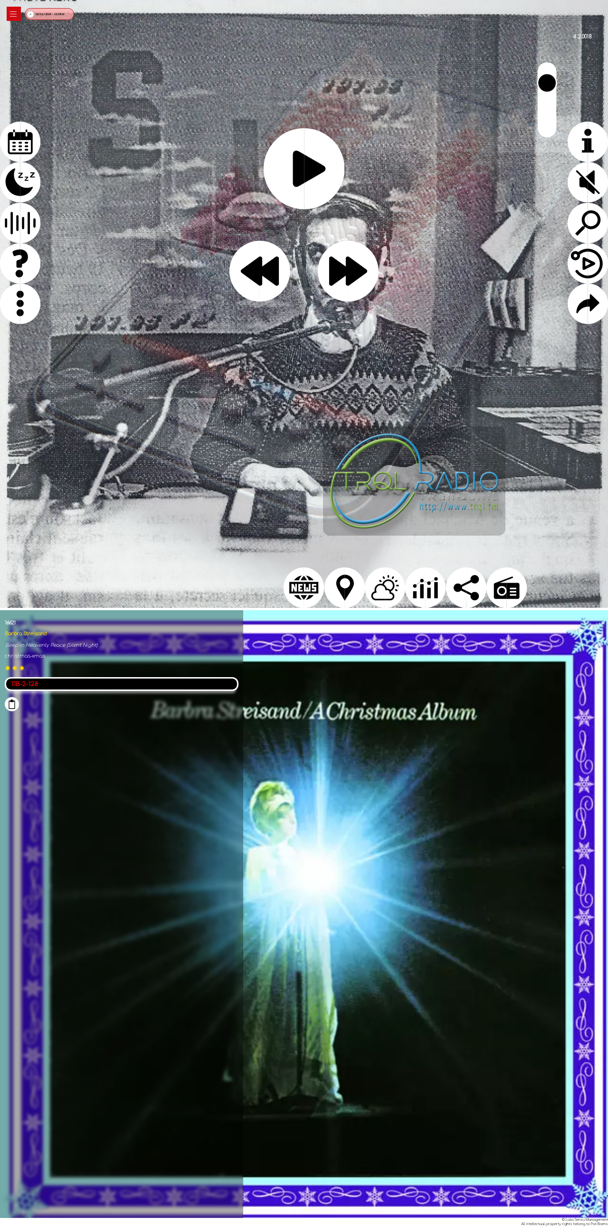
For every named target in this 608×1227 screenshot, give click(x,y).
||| (14, 14)
